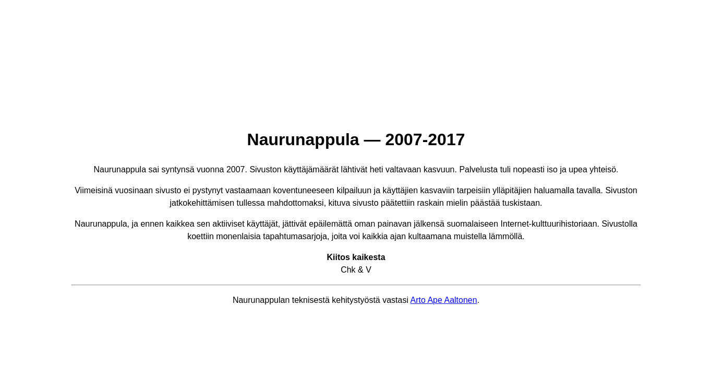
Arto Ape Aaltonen (444, 300)
